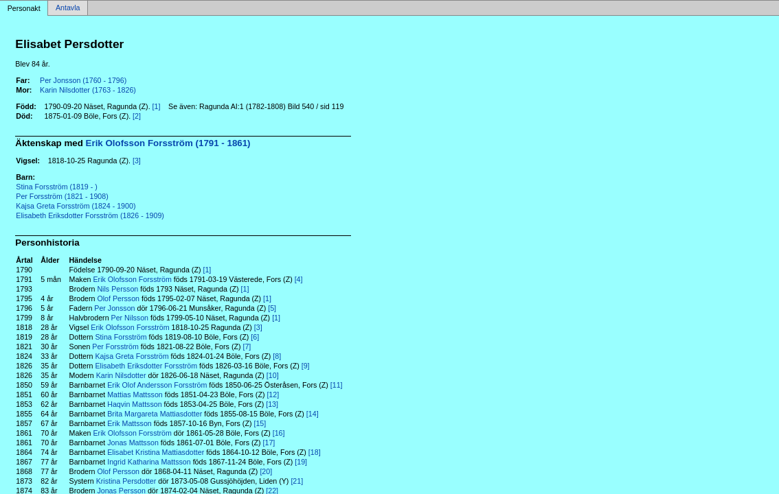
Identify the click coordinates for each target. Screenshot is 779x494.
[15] (259, 423)
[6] (255, 337)
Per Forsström (115, 346)
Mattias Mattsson (135, 394)
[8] (277, 356)
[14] (312, 414)
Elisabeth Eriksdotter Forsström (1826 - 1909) (90, 215)
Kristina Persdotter (126, 481)
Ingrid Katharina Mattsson (148, 462)
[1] (157, 106)
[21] (297, 481)
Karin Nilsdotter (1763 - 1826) (88, 90)
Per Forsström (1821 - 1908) (62, 196)
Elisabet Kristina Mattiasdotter (155, 452)
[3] (137, 160)
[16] (279, 433)
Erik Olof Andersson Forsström (157, 385)
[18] (314, 452)
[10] (273, 375)
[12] (273, 394)
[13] (272, 404)
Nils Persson (117, 289)
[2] (137, 116)
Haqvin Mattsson (134, 404)
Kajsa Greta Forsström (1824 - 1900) (75, 206)
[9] (306, 366)
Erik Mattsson (129, 423)
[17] (269, 442)
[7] (246, 346)
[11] (336, 385)
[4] (299, 279)
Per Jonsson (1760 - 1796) (83, 80)
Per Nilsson (129, 318)
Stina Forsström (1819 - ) (56, 187)
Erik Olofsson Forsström (132, 279)
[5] (272, 308)
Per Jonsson (114, 308)
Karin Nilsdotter (121, 375)
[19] (301, 462)
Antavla (68, 8)
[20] (266, 471)
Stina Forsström (120, 337)
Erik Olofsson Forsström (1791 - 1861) (168, 143)
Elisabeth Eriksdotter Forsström (146, 366)
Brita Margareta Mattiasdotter (154, 414)
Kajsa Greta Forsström (131, 356)
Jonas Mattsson (133, 442)
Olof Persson (118, 298)
